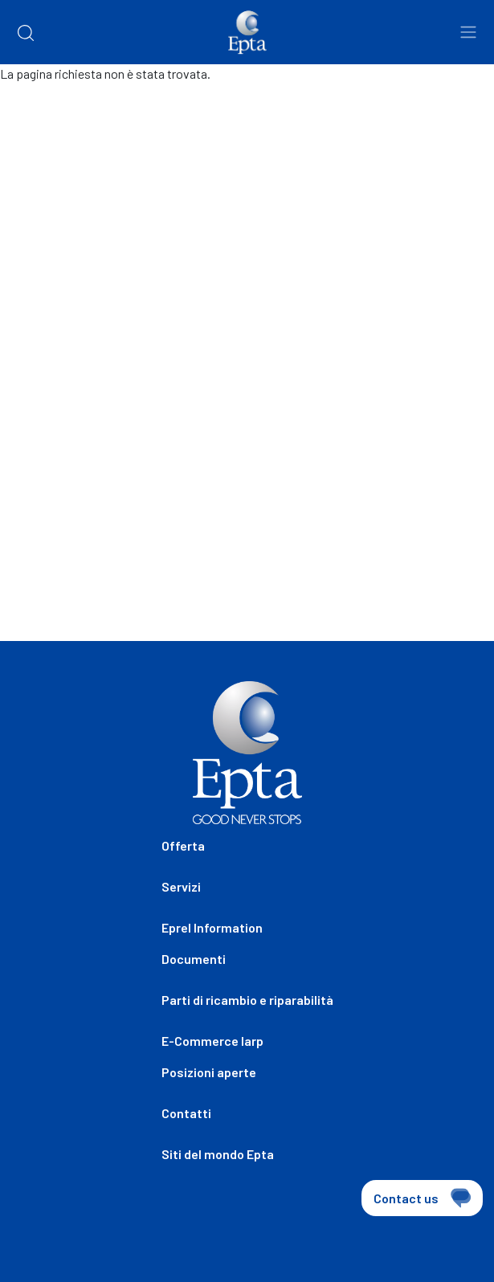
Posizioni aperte (208, 1072)
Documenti (193, 958)
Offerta (183, 845)
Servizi (181, 886)
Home (30, 113)
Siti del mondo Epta (217, 1154)
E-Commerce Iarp (212, 1040)
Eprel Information (212, 927)
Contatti (186, 1113)
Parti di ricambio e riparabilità (247, 999)
